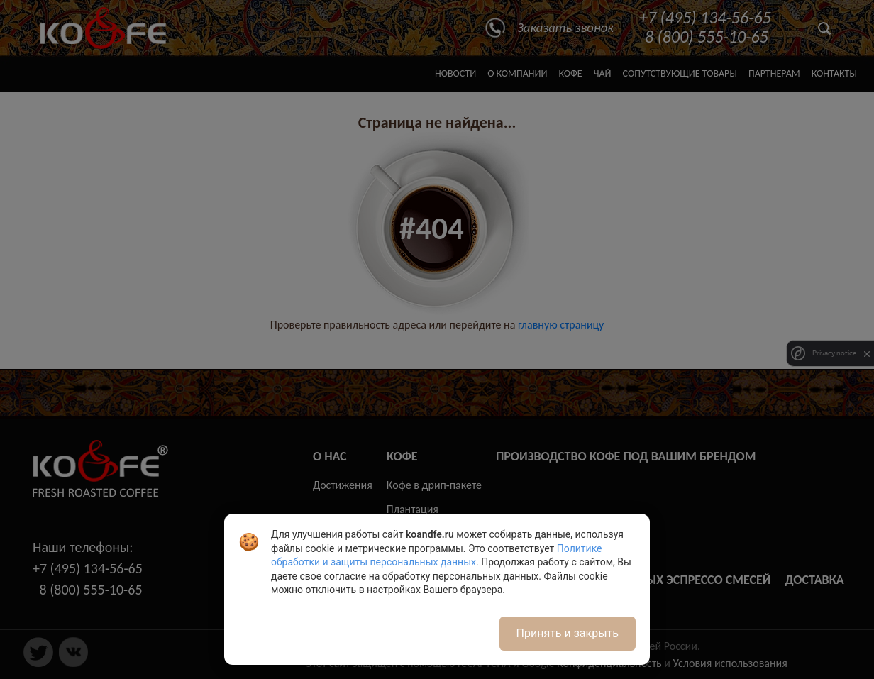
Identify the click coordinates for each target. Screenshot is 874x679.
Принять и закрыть (567, 633)
